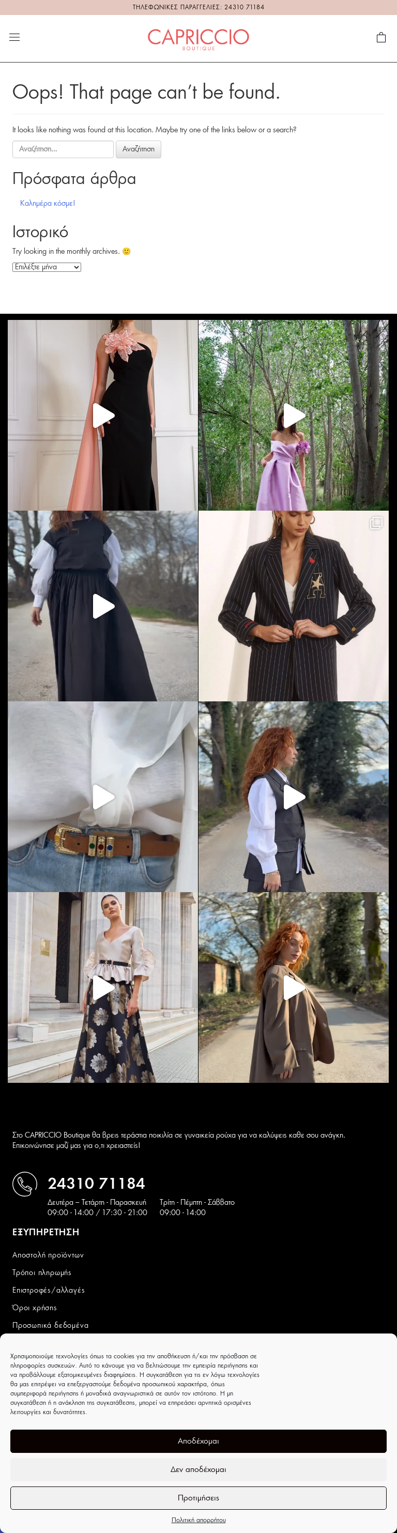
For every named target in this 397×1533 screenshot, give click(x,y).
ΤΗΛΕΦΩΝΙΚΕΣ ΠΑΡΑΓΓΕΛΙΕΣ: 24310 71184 (199, 7)
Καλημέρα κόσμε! (47, 203)
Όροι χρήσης (34, 1308)
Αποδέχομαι (198, 1441)
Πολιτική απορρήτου (199, 1520)
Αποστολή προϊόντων (48, 1255)
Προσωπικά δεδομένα (50, 1325)
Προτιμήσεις (198, 1498)
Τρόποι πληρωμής (42, 1273)
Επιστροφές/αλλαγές (48, 1290)
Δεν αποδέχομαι (198, 1470)
